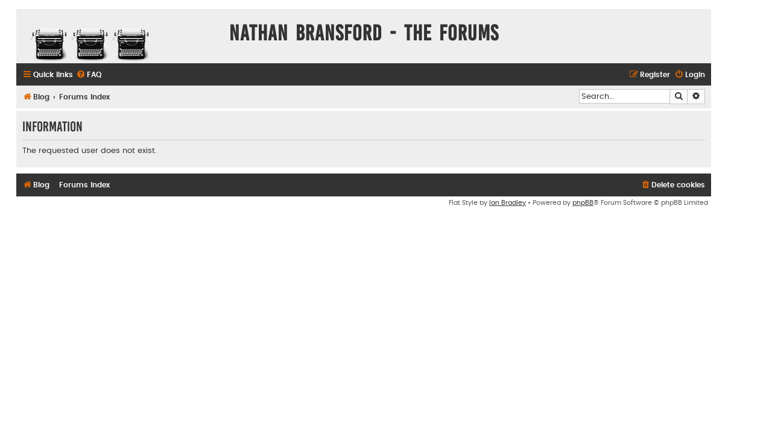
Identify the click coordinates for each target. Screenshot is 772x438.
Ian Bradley (507, 202)
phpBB (582, 202)
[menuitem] (88, 75)
